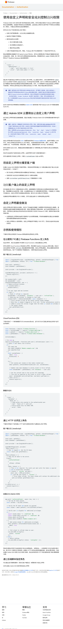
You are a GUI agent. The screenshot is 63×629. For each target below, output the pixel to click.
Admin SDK (29, 105)
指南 (3, 610)
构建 (30, 13)
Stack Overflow (47, 612)
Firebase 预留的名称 (40, 141)
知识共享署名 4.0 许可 (27, 570)
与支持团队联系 (47, 610)
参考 (3, 612)
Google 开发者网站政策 (19, 572)
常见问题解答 (46, 620)
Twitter (24, 615)
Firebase (5, 13)
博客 (23, 610)
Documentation (8, 7)
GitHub (4, 620)
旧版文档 (45, 623)
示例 (3, 615)
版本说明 (45, 617)
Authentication (22, 7)
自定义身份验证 (47, 124)
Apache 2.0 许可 (53, 570)
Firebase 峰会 (25, 612)
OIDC (22, 141)
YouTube (24, 617)
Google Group (46, 615)
